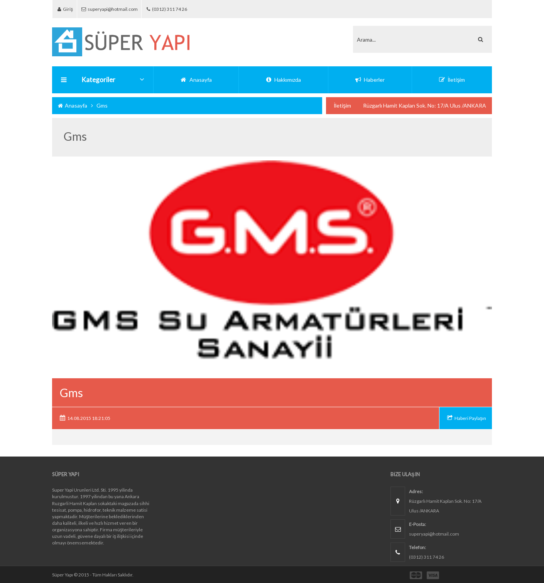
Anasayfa (72, 105)
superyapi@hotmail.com (115, 9)
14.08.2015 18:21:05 (88, 418)
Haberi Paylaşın (470, 418)
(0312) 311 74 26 (177, 9)
